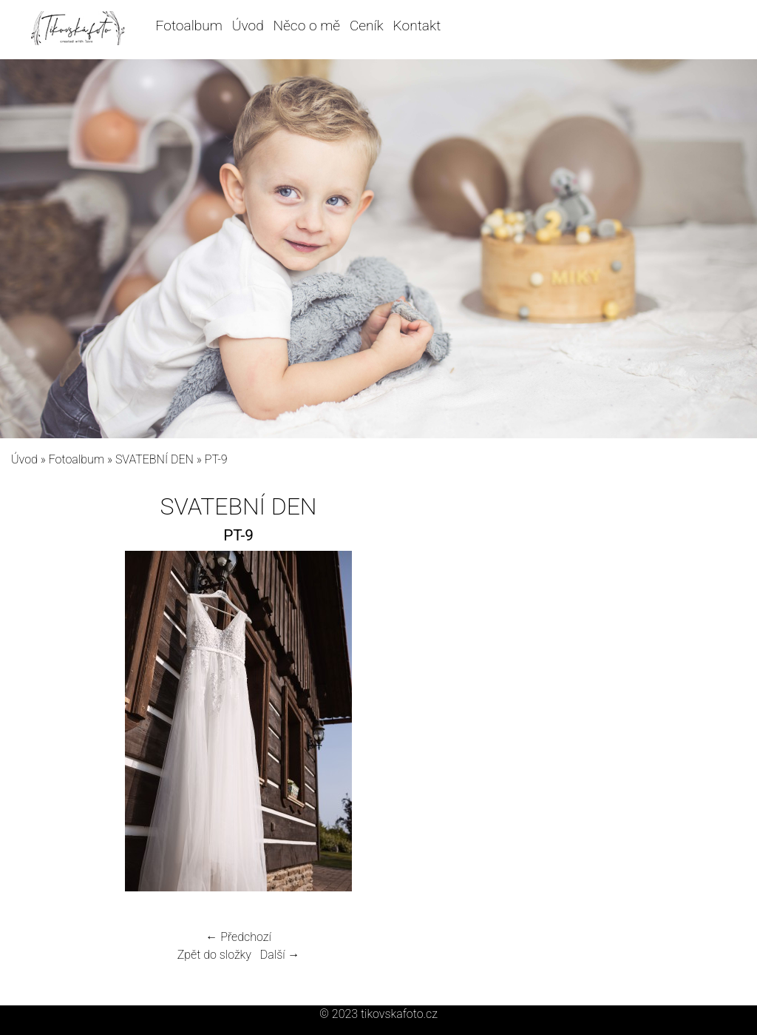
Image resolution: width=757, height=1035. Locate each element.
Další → (280, 955)
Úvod (248, 25)
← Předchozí (238, 937)
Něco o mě (307, 25)
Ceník (367, 25)
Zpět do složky (214, 955)
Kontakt (417, 25)
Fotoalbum (189, 25)
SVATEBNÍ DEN (154, 459)
